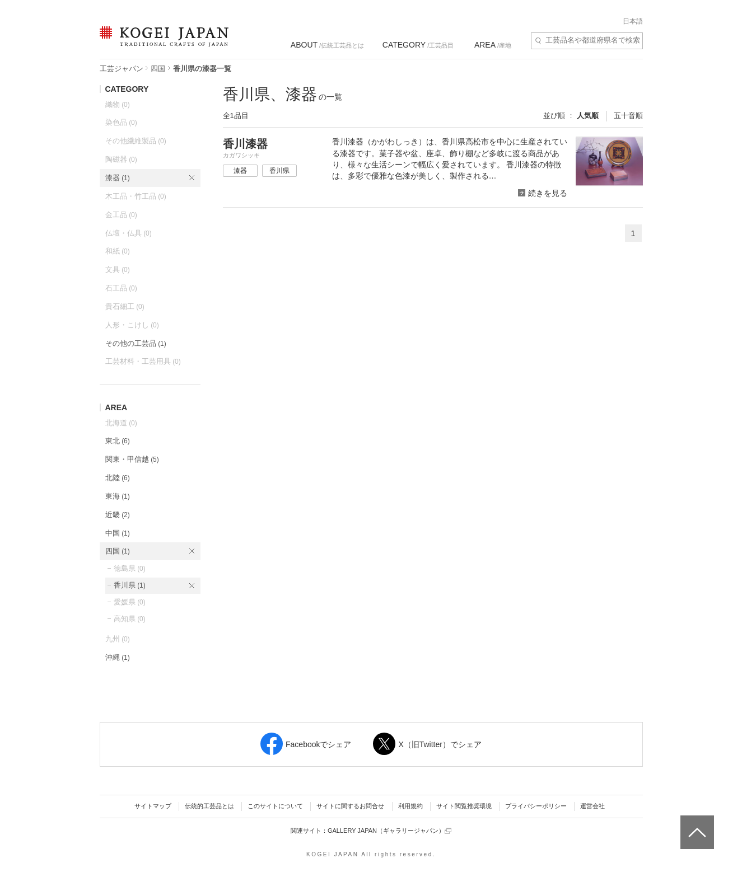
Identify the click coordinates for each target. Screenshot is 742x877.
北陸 (117, 477)
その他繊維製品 (135, 141)
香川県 (130, 585)
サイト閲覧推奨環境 (464, 806)
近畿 (117, 514)
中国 (117, 533)
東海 (117, 496)
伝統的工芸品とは (209, 806)
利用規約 (410, 806)
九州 (117, 639)
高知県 (130, 619)
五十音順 (628, 115)
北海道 (121, 423)
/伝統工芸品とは (327, 44)
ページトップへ (695, 824)
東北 (117, 441)
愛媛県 (130, 602)
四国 (158, 68)
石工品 (121, 288)
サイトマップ (152, 806)
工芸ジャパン (121, 68)
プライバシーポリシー (536, 806)
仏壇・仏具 (128, 233)
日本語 (633, 21)
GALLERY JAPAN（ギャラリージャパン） (389, 830)
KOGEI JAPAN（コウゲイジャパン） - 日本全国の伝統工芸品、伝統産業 (162, 43)
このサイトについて (275, 806)
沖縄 (117, 657)
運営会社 (592, 806)
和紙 (117, 251)
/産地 (492, 44)
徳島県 (130, 568)
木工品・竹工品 (135, 196)
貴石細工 (124, 306)
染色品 (121, 122)
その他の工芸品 (135, 343)
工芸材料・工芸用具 (143, 361)
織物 (117, 104)
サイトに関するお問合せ (350, 806)
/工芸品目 (418, 44)
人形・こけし (132, 325)
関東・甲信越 (132, 459)
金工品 (121, 214)
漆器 (117, 177)
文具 (117, 269)
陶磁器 (121, 159)
